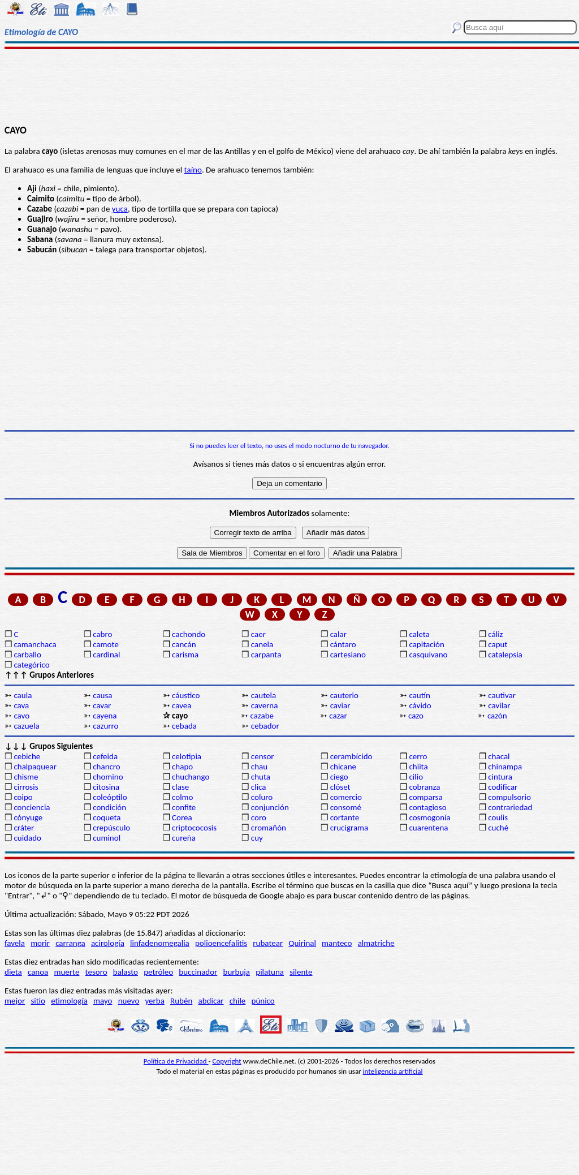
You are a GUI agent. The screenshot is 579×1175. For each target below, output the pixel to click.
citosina (106, 787)
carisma (185, 654)
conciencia (32, 807)
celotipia (186, 756)
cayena (104, 716)
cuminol (106, 838)
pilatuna (270, 972)
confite (184, 807)
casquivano (428, 654)
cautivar (502, 695)
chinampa (505, 766)
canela (262, 644)
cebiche (27, 756)
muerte (67, 972)
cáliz (495, 634)
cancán (184, 644)
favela (15, 943)
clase (180, 787)
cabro (102, 634)
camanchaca (35, 644)
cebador (265, 726)
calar (338, 634)
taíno (193, 170)
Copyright (227, 1061)
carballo (27, 654)
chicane (343, 766)
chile (238, 1001)
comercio (346, 797)
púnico (263, 1001)
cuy (257, 838)
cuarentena (428, 828)
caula (23, 695)
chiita (418, 766)
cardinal (106, 654)
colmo (182, 797)
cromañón (268, 828)
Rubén (181, 1001)
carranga (70, 943)
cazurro (105, 726)
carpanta (266, 654)
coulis (498, 817)
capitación (426, 644)
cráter (24, 828)
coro (258, 817)
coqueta (106, 817)
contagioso (427, 807)
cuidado (27, 838)
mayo (102, 1001)
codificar (502, 787)
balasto (125, 972)
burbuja (236, 972)
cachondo (188, 634)
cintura (500, 777)
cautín (419, 695)
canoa (38, 972)
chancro (106, 766)
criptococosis (194, 828)
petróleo (158, 972)
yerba (155, 1001)
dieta (13, 972)
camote (106, 644)
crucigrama (349, 828)
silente (301, 972)
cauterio (344, 695)
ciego (339, 777)
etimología (69, 1001)
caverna (264, 705)
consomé (345, 807)
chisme (26, 777)
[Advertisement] (289, 86)
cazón (497, 716)
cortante (344, 817)
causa (102, 695)
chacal (498, 756)
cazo (416, 716)
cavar (102, 705)
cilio (416, 777)
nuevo (129, 1001)
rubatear (268, 943)
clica (258, 787)
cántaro (343, 644)
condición (109, 807)
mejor (15, 1001)
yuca (120, 209)
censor (262, 756)
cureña (184, 838)
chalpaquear (35, 766)
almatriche (376, 943)
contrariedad (510, 807)
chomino (108, 777)
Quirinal (302, 943)
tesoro (96, 972)
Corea (182, 817)
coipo (23, 797)
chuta (260, 777)
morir (40, 943)
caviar (340, 705)
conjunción (270, 807)
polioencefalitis (221, 943)
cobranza (424, 787)
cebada (184, 726)
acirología (107, 943)
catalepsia (505, 654)
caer (258, 634)
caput (497, 644)
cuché (498, 828)
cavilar (499, 705)
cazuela (26, 726)
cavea (181, 705)
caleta (419, 634)
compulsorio (509, 797)
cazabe (262, 716)
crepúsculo (111, 828)
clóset (340, 787)
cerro (418, 756)
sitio (38, 1001)
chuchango (190, 777)
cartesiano (348, 654)
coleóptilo (110, 797)
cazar (338, 716)
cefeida (105, 756)
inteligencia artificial (393, 1071)
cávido (420, 705)
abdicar (211, 1001)
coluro (262, 797)
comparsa (425, 797)
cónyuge (28, 817)
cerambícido (351, 756)
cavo (21, 716)
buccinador (198, 972)
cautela (263, 695)
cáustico (186, 695)
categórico (31, 665)
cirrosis (26, 787)
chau (259, 766)
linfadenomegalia (159, 943)
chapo (182, 766)
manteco (337, 943)
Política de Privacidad (176, 1061)
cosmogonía (429, 817)
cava (21, 705)
